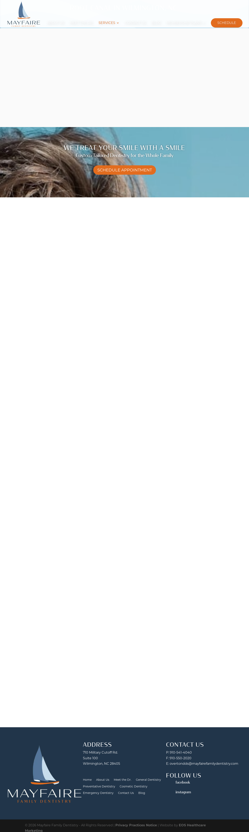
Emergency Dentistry (98, 793)
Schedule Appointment (124, 170)
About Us (55, 22)
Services (107, 22)
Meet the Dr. (81, 22)
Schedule (226, 23)
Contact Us (135, 22)
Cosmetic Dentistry (133, 786)
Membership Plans (183, 22)
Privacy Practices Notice (136, 825)
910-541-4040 (181, 752)
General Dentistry (148, 780)
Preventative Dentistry (99, 786)
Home (87, 780)
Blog (156, 22)
